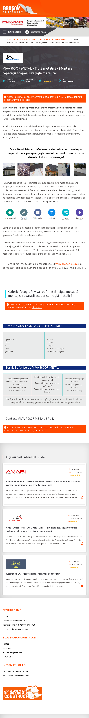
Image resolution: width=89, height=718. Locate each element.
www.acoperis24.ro (66, 263)
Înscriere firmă (35, 31)
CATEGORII (12, 31)
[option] (44, 22)
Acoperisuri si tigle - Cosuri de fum (33, 39)
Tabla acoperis (62, 39)
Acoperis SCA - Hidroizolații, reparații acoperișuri (33, 571)
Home (9, 39)
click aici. (25, 99)
